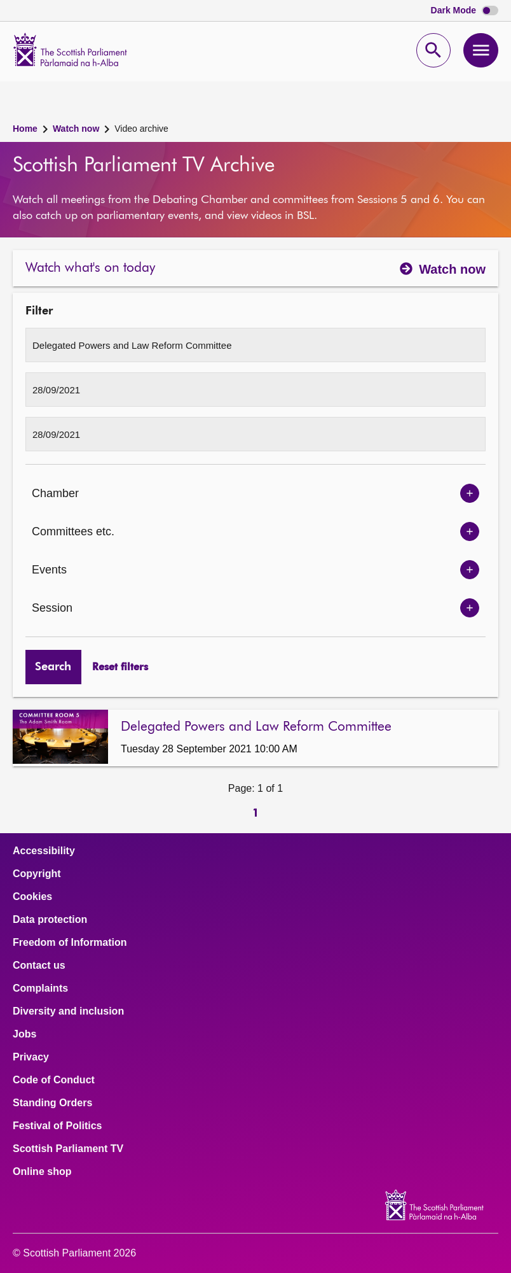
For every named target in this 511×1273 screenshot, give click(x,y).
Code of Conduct (54, 1080)
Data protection (50, 920)
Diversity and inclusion (68, 1011)
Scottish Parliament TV (68, 1149)
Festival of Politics (57, 1126)
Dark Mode (464, 10)
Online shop (42, 1172)
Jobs (24, 1034)
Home (25, 128)
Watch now (76, 128)
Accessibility (44, 851)
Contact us (39, 965)
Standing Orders (52, 1103)
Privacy (31, 1057)
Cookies (32, 897)
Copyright (37, 874)
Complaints (40, 988)
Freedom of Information (70, 943)
